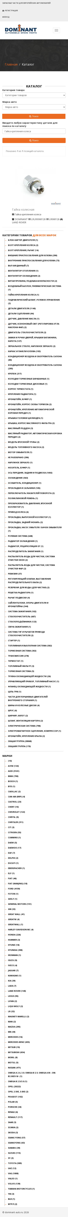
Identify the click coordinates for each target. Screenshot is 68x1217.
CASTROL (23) (14, 801)
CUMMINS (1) (14, 837)
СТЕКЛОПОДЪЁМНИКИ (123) (22, 621)
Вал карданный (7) (18, 265)
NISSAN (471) (14, 1067)
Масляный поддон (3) (20, 428)
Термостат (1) (15, 661)
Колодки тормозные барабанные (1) (28, 378)
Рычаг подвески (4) (19, 597)
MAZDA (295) (14, 1026)
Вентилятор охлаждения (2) (24, 276)
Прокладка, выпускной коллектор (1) (29, 517)
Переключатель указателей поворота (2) (31, 493)
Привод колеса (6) (18, 512)
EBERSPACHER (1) (16, 868)
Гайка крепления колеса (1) (23, 294)
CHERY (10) (13, 807)
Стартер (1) (14, 640)
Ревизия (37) (15, 573)
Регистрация (10, 10)
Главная (11, 64)
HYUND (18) (13, 945)
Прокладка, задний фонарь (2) (25, 522)
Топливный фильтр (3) (21, 666)
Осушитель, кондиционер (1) (24, 483)
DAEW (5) (12, 842)
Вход (5, 17)
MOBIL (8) (12, 1057)
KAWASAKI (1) (14, 975)
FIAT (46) (12, 878)
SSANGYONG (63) (16, 1142)
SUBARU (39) (14, 1148)
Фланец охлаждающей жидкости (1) (29, 686)
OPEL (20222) (14, 1086)
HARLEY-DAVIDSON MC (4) (20, 929)
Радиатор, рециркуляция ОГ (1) (25, 546)
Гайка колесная (23, 209)
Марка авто (9, 101)
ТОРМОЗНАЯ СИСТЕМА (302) (22, 650)
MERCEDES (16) (15, 1037)
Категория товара (13, 90)
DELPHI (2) (13, 858)
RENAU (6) (13, 1112)
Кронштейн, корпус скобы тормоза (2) (29, 404)
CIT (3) (11, 827)
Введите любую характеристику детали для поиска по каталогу (29, 124)
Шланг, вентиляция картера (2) (25, 720)
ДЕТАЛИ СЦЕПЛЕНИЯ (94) (21, 313)
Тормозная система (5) (21, 671)
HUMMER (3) (14, 939)
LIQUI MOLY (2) (15, 1006)
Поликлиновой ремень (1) (23, 498)
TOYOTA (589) (15, 1163)
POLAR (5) (13, 1102)
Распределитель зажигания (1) (25, 551)
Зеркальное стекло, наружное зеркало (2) (31, 346)
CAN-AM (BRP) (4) (16, 796)
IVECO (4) (12, 965)
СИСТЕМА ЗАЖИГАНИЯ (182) (22, 611)
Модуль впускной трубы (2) (23, 442)
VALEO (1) (12, 1178)
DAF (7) (11, 853)
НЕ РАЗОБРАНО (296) (18, 457)
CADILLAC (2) (14, 791)
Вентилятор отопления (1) (23, 270)
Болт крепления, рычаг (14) (23, 250)
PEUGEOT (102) (15, 1096)
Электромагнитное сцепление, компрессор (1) (34, 731)
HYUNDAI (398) (15, 950)
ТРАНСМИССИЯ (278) (18, 656)
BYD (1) (11, 786)
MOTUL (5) (13, 1062)
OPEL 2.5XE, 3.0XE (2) (18, 1091)
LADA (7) (12, 985)
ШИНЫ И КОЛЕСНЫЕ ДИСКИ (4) (23, 705)
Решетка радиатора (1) (20, 592)
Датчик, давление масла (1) (23, 318)
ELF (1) (11, 873)
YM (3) (11, 1194)
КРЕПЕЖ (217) (14, 373)
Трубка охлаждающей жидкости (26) (29, 676)
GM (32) (11, 909)
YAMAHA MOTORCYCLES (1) (21, 1188)
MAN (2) (12, 1021)
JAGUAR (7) (13, 970)
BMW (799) (13, 776)
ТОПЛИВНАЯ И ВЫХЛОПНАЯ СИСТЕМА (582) (30, 645)
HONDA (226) (14, 934)
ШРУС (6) (12, 710)
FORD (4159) (14, 888)
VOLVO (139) (14, 1183)
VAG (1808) (13, 1173)
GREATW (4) (13, 919)
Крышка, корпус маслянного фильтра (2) (31, 423)
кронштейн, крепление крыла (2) (26, 736)
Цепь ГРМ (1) (14, 691)
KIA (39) (11, 980)
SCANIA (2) (13, 1127)
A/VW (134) (13, 766)
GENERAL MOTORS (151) (19, 904)
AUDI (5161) (13, 771)
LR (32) (11, 1011)
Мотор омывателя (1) (20, 452)
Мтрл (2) (12, 1204)
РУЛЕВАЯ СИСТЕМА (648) (20, 536)
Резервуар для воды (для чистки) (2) (28, 587)
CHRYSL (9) (13, 817)
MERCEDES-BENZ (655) (19, 1042)
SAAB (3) (12, 1122)
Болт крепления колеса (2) (23, 245)
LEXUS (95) (13, 996)
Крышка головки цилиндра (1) (25, 418)
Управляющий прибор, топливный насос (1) (33, 681)
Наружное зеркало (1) (20, 462)
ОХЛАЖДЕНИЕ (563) (18, 478)
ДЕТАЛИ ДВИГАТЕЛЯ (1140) (22, 308)
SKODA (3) (13, 1132)
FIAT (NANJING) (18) (17, 883)
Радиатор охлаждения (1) (23, 541)
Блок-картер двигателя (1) (23, 240)
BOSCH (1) (13, 781)
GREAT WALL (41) (16, 914)
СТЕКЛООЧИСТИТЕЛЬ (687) (22, 616)
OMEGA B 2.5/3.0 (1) (17, 1081)
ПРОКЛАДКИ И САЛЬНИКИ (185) (24, 488)
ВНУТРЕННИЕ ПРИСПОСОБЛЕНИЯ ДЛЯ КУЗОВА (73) (33, 260)
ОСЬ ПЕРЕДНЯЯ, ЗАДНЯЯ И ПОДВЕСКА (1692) (30, 472)
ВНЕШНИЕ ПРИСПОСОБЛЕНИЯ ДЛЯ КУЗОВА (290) (32, 255)
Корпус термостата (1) (20, 389)
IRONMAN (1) (14, 955)
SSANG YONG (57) (16, 1137)
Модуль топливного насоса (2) (26, 447)
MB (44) (11, 1032)
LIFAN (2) (12, 1001)
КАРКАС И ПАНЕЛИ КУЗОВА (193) (24, 351)
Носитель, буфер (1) (19, 467)
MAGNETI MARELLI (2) (18, 1016)
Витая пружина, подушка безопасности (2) (32, 281)
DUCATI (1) (13, 863)
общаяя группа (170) (19, 746)
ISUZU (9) (12, 960)
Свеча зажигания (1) (19, 626)
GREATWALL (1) (15, 924)
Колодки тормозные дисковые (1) (27, 384)
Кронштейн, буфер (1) (20, 399)
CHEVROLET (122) (16, 812)
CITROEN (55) (14, 832)
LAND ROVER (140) (17, 991)
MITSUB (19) (14, 1047)
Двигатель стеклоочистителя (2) (27, 332)
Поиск (33, 116)
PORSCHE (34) (14, 1107)
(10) (10, 761)
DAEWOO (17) (14, 847)
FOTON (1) (13, 893)
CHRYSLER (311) (15, 822)
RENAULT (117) (15, 1117)
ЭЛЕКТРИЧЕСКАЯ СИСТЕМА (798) (24, 726)
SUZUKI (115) (14, 1153)
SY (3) (10, 1158)
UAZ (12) (12, 1168)
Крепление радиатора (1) (22, 394)
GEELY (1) (12, 899)
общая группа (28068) (20, 741)
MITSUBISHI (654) (16, 1052)
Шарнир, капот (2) (18, 715)
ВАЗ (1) (11, 1199)
